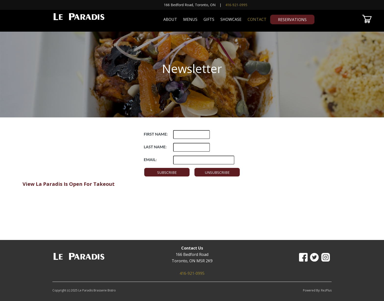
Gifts (209, 19)
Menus (190, 19)
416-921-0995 (236, 4)
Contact (257, 19)
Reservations (292, 19)
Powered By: (312, 290)
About (170, 19)
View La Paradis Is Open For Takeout (69, 184)
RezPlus (326, 290)
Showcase (230, 19)
